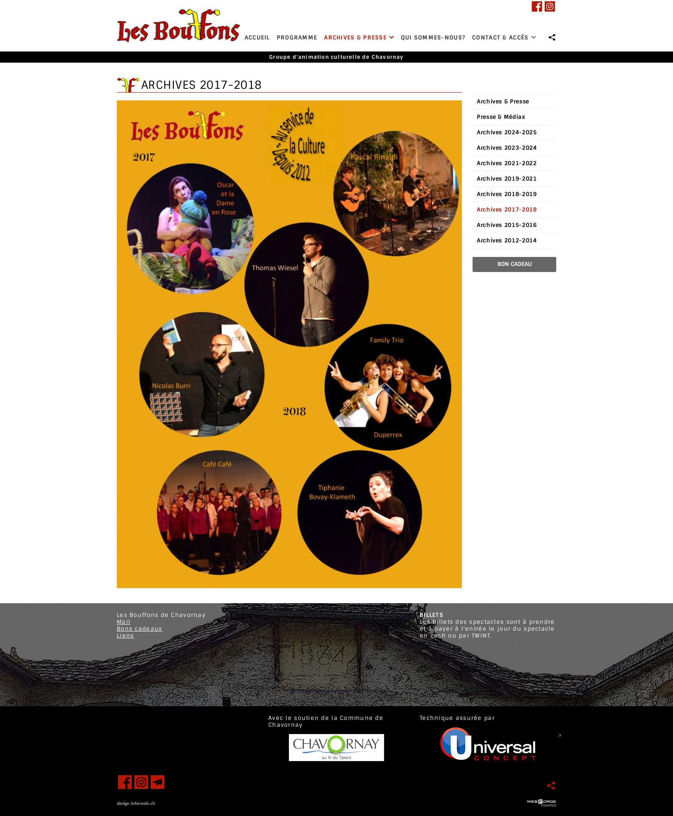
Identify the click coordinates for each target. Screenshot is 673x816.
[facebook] (537, 6)
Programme (297, 37)
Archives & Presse (359, 37)
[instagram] (550, 6)
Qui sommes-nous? (433, 37)
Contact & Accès (504, 37)
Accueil (257, 37)
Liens (125, 635)
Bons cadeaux (139, 628)
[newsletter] (157, 782)
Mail (123, 622)
